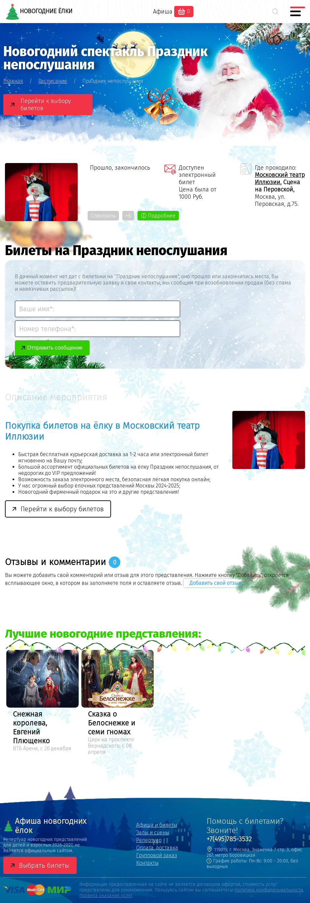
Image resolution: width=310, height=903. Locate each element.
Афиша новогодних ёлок (44, 826)
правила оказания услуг (105, 895)
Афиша (163, 11)
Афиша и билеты (156, 825)
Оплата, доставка (157, 848)
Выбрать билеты (44, 865)
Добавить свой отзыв (215, 583)
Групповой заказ (156, 855)
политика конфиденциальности (269, 890)
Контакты (147, 863)
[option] (42, 701)
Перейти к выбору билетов (45, 104)
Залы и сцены (152, 832)
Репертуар (149, 840)
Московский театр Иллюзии (280, 178)
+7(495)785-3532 (229, 839)
